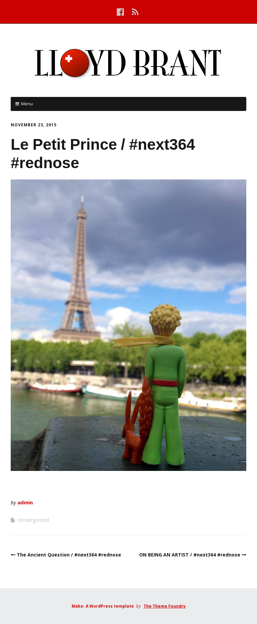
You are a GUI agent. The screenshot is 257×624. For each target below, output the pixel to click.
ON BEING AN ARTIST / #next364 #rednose (189, 554)
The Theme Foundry (165, 606)
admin (25, 502)
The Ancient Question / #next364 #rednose (69, 554)
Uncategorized (33, 520)
